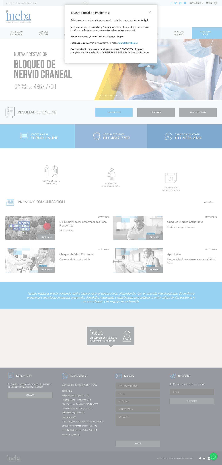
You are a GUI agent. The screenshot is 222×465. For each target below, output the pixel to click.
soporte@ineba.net (128, 43)
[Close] (149, 12)
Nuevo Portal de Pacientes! (90, 12)
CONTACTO (126, 49)
